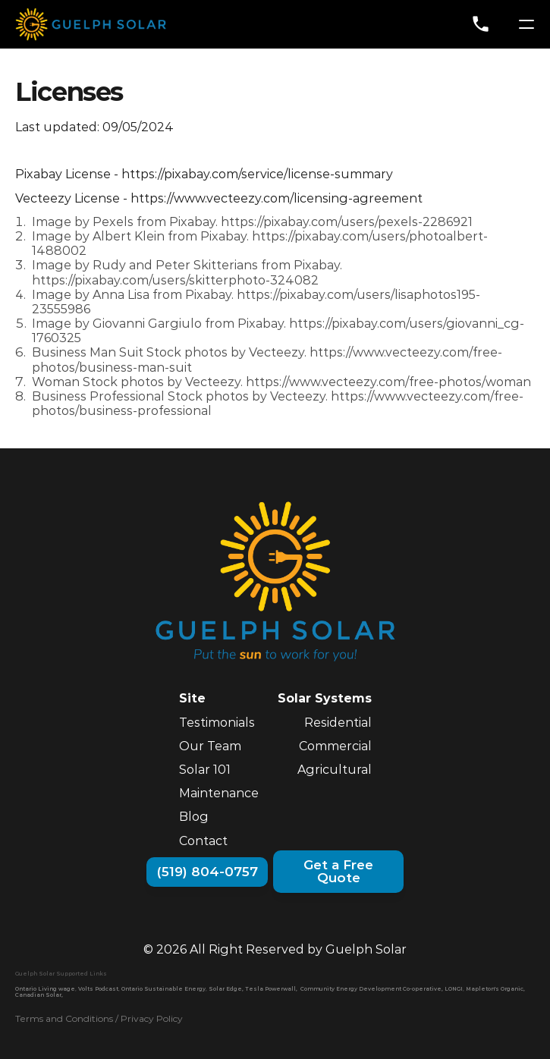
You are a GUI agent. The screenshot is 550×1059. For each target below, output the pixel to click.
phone (480, 24)
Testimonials (217, 722)
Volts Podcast (98, 988)
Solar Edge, (226, 988)
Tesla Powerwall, (271, 988)
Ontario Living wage (45, 988)
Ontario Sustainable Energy (163, 988)
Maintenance (219, 793)
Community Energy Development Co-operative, (371, 988)
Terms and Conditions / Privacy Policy (99, 1018)
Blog (194, 816)
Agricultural (334, 769)
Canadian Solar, (39, 994)
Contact (203, 841)
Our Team (210, 746)
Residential (338, 722)
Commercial (335, 746)
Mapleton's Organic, (495, 988)
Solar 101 (205, 769)
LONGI (454, 988)
